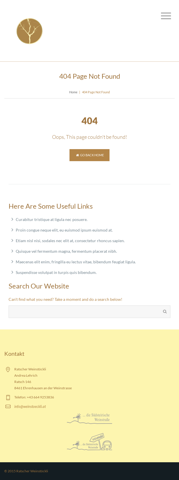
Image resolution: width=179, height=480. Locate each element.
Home (73, 92)
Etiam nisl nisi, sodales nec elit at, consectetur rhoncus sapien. (70, 240)
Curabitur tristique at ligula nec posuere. (51, 219)
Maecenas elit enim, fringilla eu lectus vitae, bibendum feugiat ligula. (76, 261)
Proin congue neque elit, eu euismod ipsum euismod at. (64, 230)
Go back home (89, 155)
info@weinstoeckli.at (30, 406)
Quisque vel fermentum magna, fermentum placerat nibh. (66, 251)
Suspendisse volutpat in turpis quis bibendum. (56, 272)
